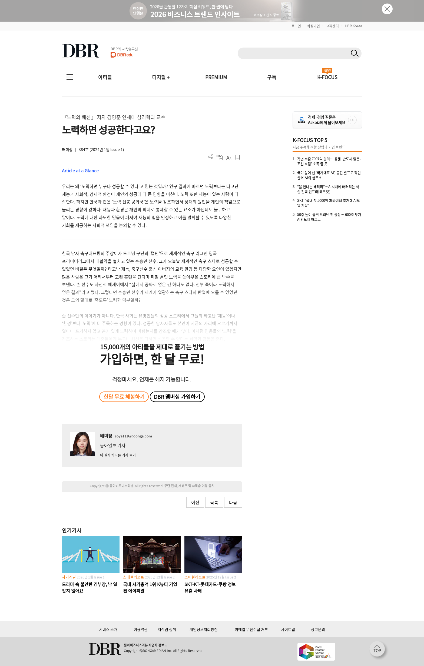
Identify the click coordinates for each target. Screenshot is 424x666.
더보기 (210, 156)
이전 (195, 502)
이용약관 (141, 629)
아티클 (105, 77)
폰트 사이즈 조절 (228, 157)
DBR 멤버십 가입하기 (177, 396)
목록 (214, 502)
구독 (271, 77)
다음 (233, 502)
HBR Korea (353, 25)
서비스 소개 (108, 629)
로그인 (296, 25)
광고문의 (318, 629)
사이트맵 (288, 629)
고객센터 (332, 25)
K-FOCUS (327, 77)
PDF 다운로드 (219, 157)
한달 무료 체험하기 (124, 396)
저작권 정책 (167, 629)
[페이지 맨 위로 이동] (379, 651)
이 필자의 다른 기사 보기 (118, 454)
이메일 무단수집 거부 (251, 629)
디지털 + (161, 77)
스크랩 (237, 157)
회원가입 (313, 25)
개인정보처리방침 (204, 629)
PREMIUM (216, 77)
